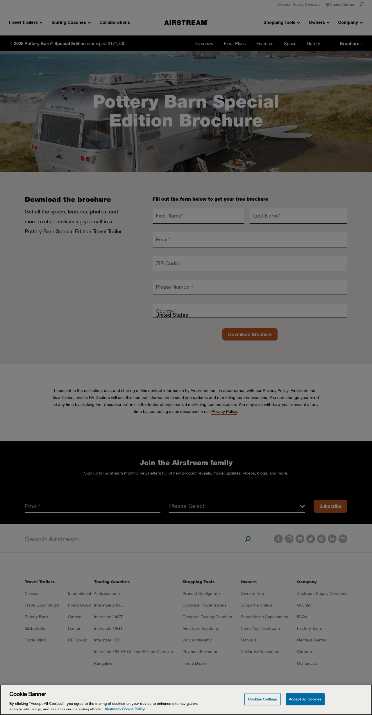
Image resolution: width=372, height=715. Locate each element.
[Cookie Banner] (186, 700)
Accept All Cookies (305, 699)
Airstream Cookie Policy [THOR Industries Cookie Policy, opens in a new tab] (125, 709)
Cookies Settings (262, 699)
